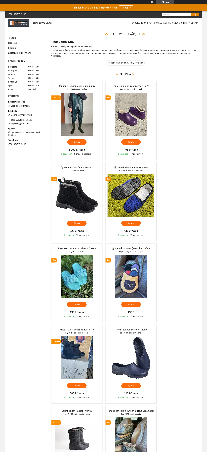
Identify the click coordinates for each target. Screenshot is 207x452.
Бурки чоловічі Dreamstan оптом (175, 329)
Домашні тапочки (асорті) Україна (175, 167)
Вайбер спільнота (65, 434)
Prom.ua (117, 447)
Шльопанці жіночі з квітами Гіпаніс (125, 167)
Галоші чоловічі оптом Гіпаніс (125, 248)
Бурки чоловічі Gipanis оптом (175, 86)
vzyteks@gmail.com (20, 123)
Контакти (168, 23)
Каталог (12, 434)
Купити (74, 142)
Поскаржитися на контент (101, 449)
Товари (145, 23)
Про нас (158, 23)
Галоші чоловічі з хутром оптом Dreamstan (75, 331)
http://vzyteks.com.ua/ (21, 120)
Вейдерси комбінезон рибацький (74, 86)
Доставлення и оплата (186, 23)
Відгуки (12, 48)
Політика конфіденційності (124, 449)
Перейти (126, 7)
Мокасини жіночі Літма (125, 329)
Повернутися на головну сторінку (127, 63)
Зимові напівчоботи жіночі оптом (74, 248)
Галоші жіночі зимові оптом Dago (125, 86)
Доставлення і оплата (19, 53)
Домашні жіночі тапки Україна (75, 167)
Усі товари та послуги (73, 412)
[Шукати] (195, 14)
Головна (135, 23)
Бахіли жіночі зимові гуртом (175, 248)
